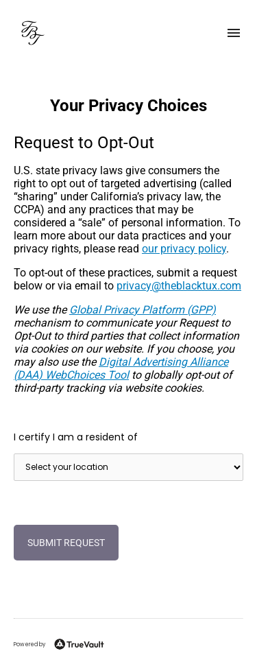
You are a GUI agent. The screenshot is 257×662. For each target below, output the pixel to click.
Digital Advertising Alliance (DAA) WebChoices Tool (121, 368)
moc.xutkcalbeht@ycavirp (179, 285)
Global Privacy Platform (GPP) (142, 309)
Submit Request (66, 542)
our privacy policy (184, 248)
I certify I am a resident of (76, 437)
